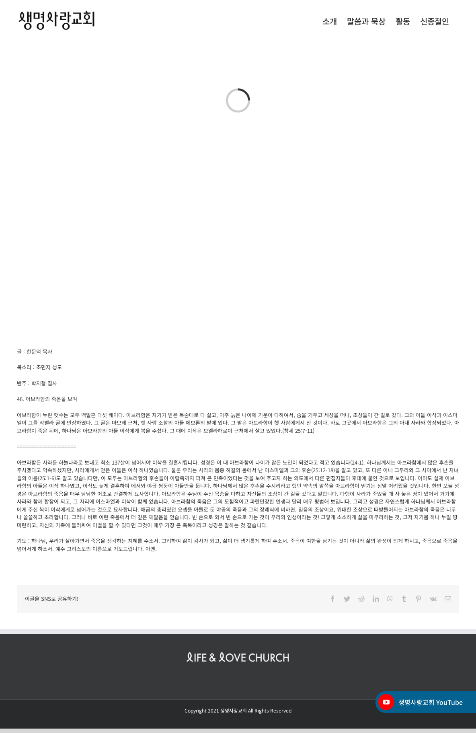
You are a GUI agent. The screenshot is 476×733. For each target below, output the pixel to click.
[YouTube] (386, 702)
